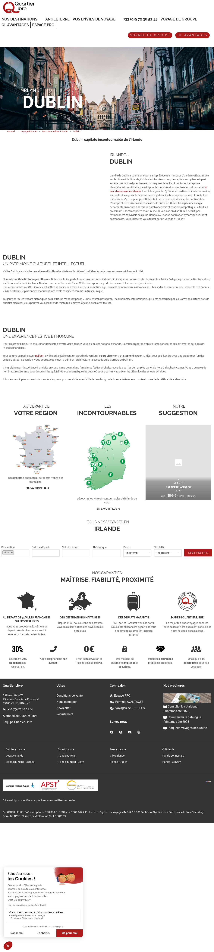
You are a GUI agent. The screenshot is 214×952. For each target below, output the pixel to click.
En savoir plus (36, 615)
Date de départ (46, 678)
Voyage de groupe (178, 19)
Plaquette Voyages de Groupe (185, 855)
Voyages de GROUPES (127, 836)
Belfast (39, 419)
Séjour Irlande (118, 877)
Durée (137, 678)
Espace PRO (120, 823)
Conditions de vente (69, 823)
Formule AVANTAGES (126, 829)
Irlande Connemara (173, 883)
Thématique (107, 678)
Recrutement (64, 842)
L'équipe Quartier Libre (17, 850)
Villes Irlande (117, 883)
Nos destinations (19, 19)
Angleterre (57, 19)
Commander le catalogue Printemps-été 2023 (182, 847)
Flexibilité (168, 678)
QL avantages (192, 35)
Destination (15, 678)
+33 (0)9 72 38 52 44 (140, 19)
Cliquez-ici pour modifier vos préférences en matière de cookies (39, 929)
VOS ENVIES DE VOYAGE (94, 19)
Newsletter (63, 836)
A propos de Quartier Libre (20, 843)
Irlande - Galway (171, 889)
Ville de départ (76, 678)
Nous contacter (66, 829)
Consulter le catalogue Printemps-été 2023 (180, 836)
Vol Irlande (168, 877)
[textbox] (76, 680)
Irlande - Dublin (118, 889)
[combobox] (15, 681)
